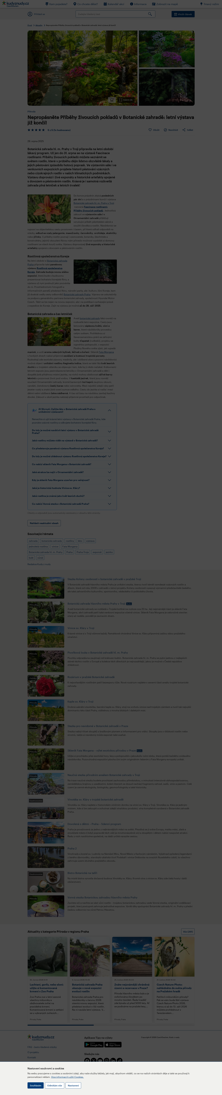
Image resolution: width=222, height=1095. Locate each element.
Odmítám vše (54, 1085)
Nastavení (73, 1085)
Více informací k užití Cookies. (67, 1077)
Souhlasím (35, 1085)
